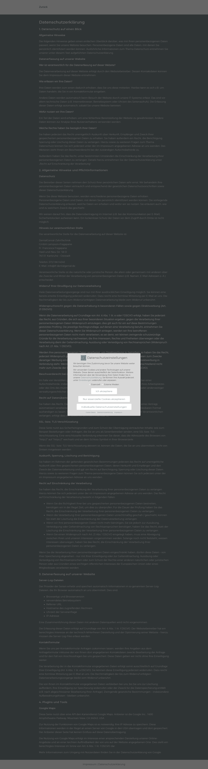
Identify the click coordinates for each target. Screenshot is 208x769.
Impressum (118, 411)
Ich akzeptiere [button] (104, 389)
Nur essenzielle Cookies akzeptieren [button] (104, 397)
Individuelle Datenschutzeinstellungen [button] (104, 405)
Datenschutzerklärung (91, 376)
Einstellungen (85, 378)
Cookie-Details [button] (91, 411)
